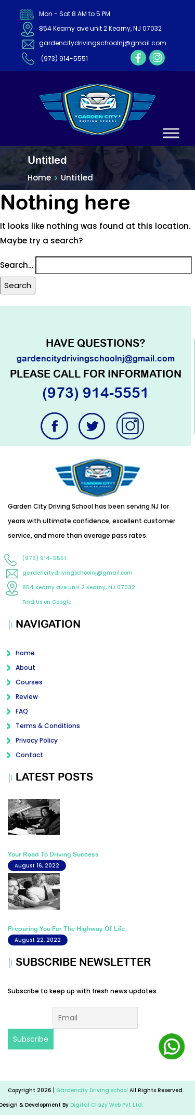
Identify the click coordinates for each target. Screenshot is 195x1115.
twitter (93, 426)
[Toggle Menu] (171, 133)
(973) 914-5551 (64, 58)
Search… (16, 265)
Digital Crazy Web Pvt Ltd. (106, 1105)
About (25, 667)
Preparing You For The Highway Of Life (66, 928)
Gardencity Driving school (92, 1090)
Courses (29, 682)
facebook (138, 58)
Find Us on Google (46, 602)
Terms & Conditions (48, 725)
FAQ (22, 711)
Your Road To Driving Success (53, 854)
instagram (157, 58)
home (25, 653)
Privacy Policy (37, 740)
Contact (29, 754)
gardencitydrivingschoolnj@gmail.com (102, 42)
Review (27, 696)
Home (39, 177)
